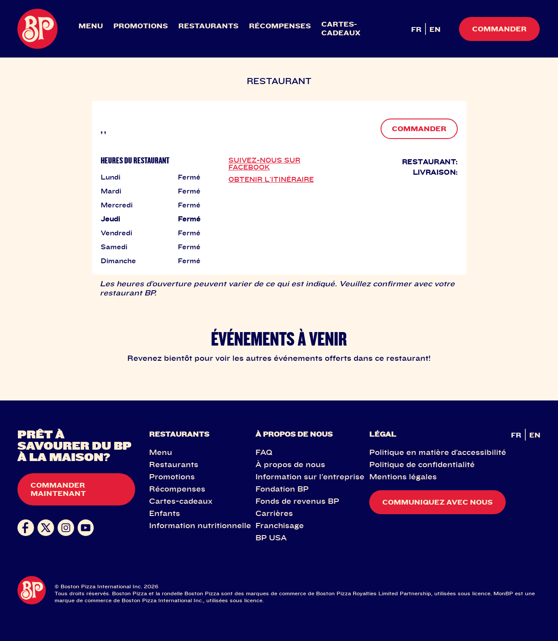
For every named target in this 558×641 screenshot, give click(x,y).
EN (435, 29)
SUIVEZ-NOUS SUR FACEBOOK (264, 163)
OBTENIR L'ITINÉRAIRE (271, 179)
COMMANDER (419, 128)
